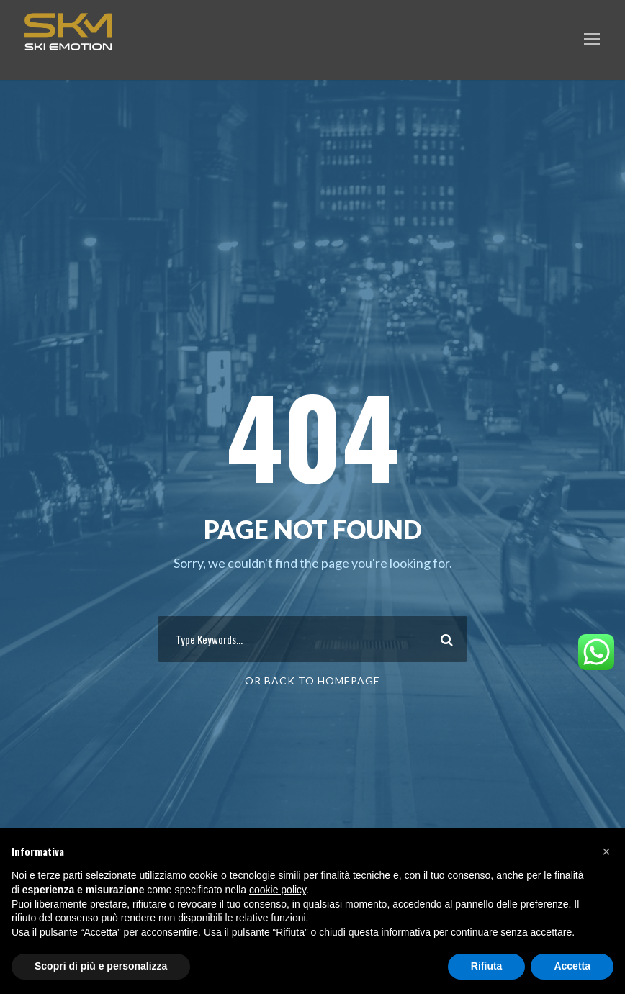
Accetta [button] (572, 966)
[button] (606, 851)
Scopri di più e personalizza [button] (101, 966)
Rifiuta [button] (487, 966)
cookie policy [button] (277, 889)
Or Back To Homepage (312, 680)
